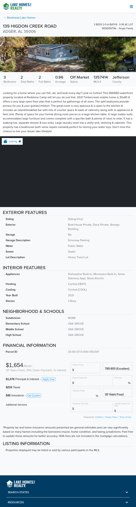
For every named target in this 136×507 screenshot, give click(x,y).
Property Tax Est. (81, 403)
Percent (118, 378)
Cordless (99, 417)
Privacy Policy (111, 417)
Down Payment (80, 378)
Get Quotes (33, 395)
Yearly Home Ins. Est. (123, 404)
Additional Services (16, 404)
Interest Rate (79, 390)
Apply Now (49, 379)
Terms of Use (125, 417)
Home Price (78, 365)
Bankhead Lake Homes (21, 17)
